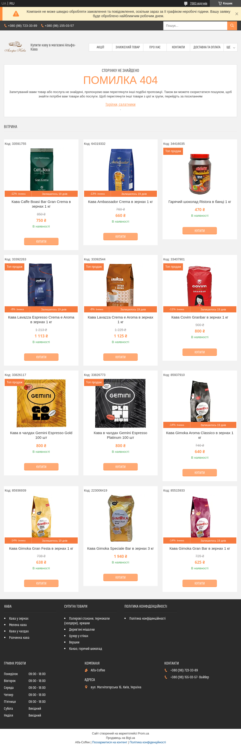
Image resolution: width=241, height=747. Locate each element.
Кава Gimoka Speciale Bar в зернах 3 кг (120, 548)
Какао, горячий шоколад (85, 649)
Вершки (74, 642)
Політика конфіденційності (147, 619)
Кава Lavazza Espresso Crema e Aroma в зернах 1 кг (41, 319)
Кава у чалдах (19, 631)
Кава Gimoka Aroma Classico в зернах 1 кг (200, 435)
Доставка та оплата (207, 47)
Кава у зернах (19, 619)
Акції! (101, 47)
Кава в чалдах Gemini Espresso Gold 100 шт (41, 435)
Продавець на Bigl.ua (120, 738)
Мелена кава (18, 625)
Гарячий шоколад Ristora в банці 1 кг (199, 202)
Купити (41, 242)
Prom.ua (143, 733)
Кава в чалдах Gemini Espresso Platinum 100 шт (120, 435)
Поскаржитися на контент (109, 742)
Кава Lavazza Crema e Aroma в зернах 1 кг (120, 319)
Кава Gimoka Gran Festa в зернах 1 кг (41, 548)
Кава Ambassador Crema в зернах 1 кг (120, 202)
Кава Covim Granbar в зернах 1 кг (199, 317)
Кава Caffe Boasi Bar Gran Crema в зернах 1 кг (41, 204)
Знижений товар (128, 47)
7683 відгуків (198, 3)
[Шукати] (232, 25)
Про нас (155, 47)
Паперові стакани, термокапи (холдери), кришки (87, 621)
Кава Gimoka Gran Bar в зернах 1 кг (199, 548)
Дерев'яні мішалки (82, 630)
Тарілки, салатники (120, 104)
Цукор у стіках (78, 636)
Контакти (178, 47)
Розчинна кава (19, 638)
